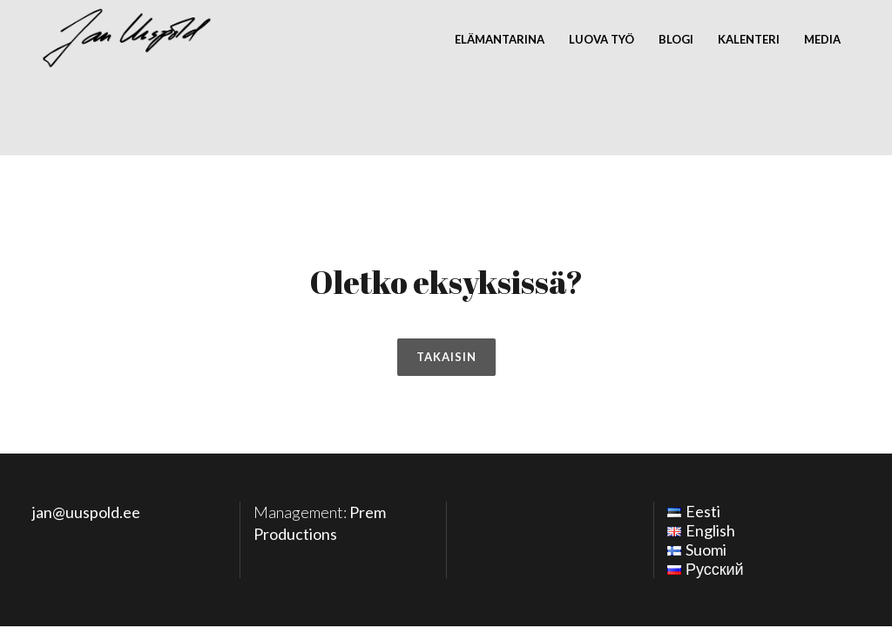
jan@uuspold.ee (86, 512)
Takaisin (446, 357)
